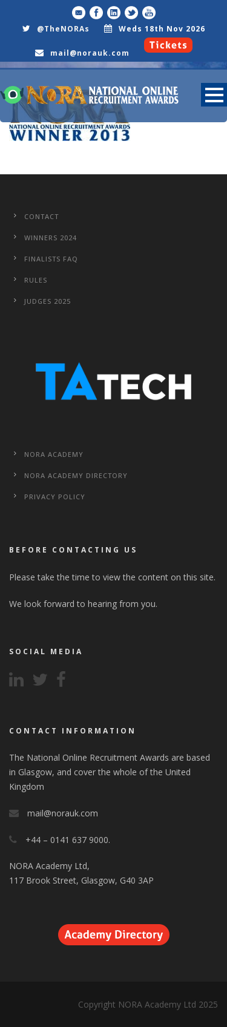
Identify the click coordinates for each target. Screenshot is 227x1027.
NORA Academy (54, 454)
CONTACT (41, 216)
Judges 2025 (47, 301)
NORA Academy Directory (76, 475)
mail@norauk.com (90, 53)
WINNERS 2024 (50, 237)
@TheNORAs (63, 29)
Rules (35, 279)
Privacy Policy (54, 496)
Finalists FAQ (51, 258)
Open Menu (214, 95)
